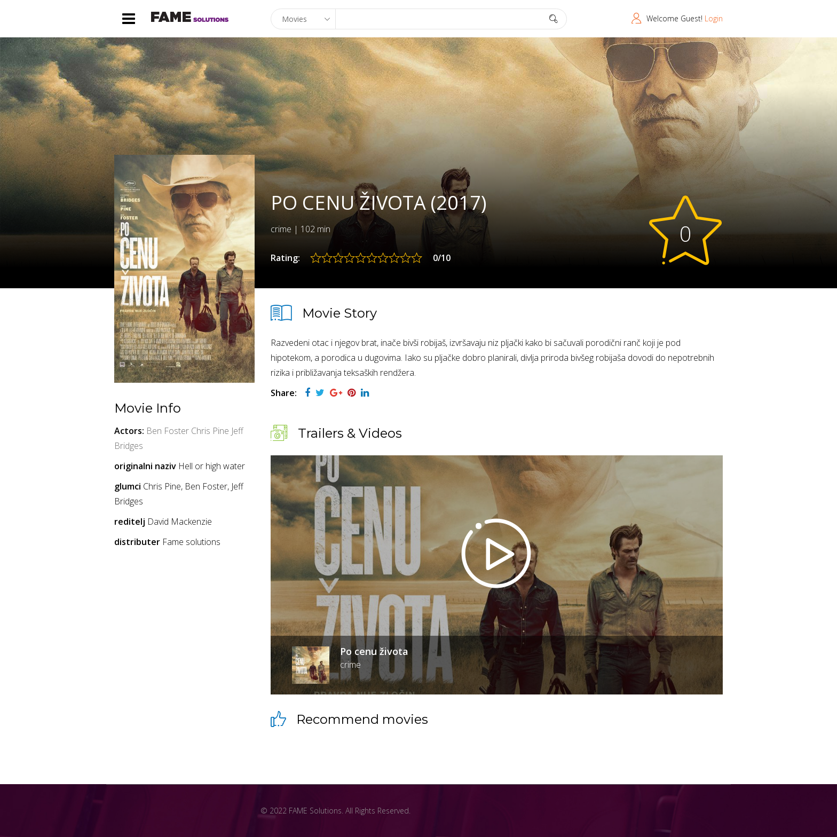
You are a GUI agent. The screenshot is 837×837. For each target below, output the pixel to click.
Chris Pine (210, 431)
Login (714, 18)
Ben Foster (167, 431)
